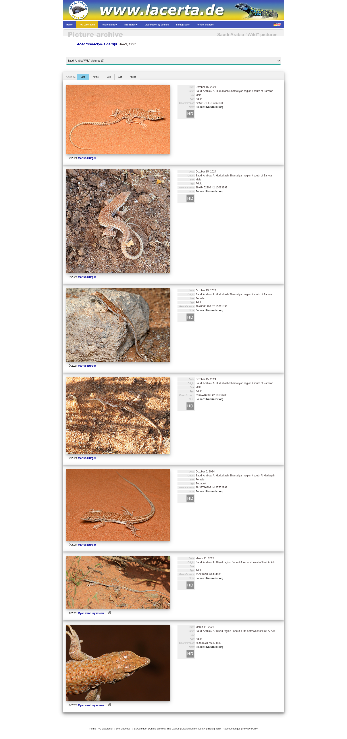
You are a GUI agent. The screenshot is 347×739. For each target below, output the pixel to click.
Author (96, 77)
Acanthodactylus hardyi (97, 44)
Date (83, 77)
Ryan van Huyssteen (91, 613)
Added (133, 77)
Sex (109, 77)
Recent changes (232, 728)
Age (120, 77)
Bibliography (214, 728)
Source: (210, 106)
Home (92, 728)
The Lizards (173, 728)
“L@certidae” (140, 728)
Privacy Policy (250, 728)
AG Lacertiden (105, 728)
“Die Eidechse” (123, 728)
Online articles (157, 728)
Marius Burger (87, 158)
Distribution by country (193, 728)
